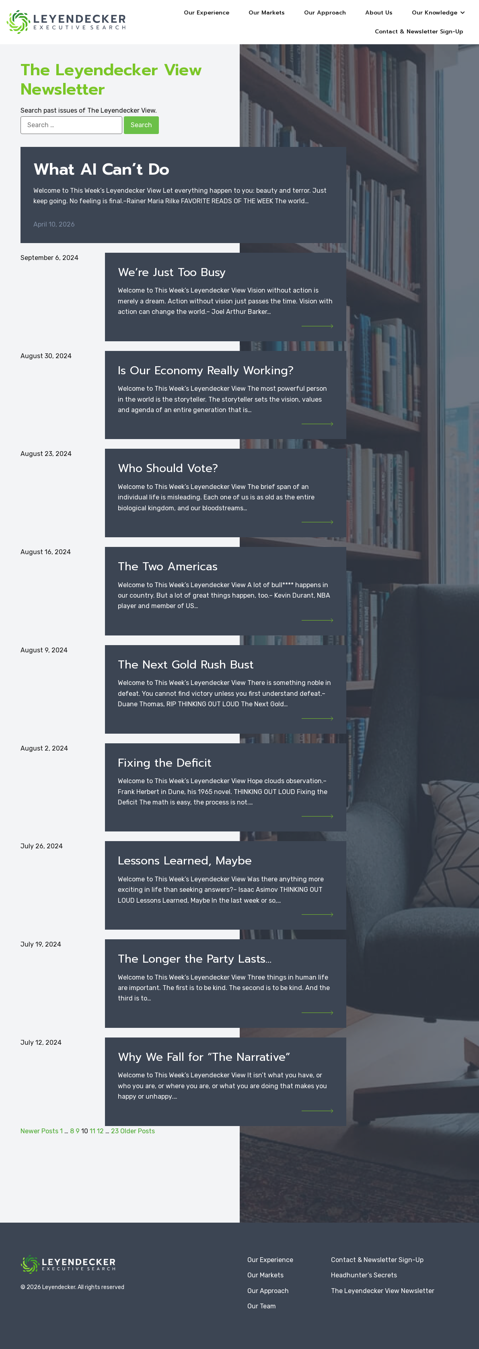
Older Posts (137, 1131)
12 (100, 1131)
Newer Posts (39, 1131)
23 (115, 1131)
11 (92, 1131)
